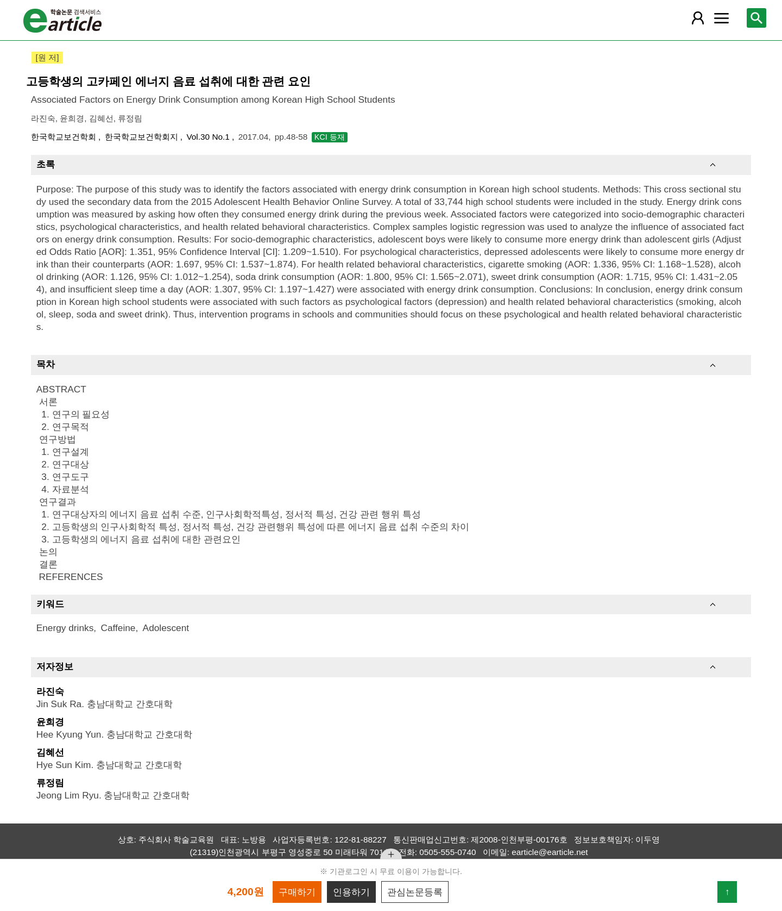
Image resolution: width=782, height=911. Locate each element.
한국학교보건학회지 (142, 136)
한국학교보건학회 (64, 136)
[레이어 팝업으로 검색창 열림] (756, 18)
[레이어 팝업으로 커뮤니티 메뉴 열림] (721, 18)
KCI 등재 (329, 137)
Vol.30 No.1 (209, 136)
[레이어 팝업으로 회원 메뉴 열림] (698, 18)
